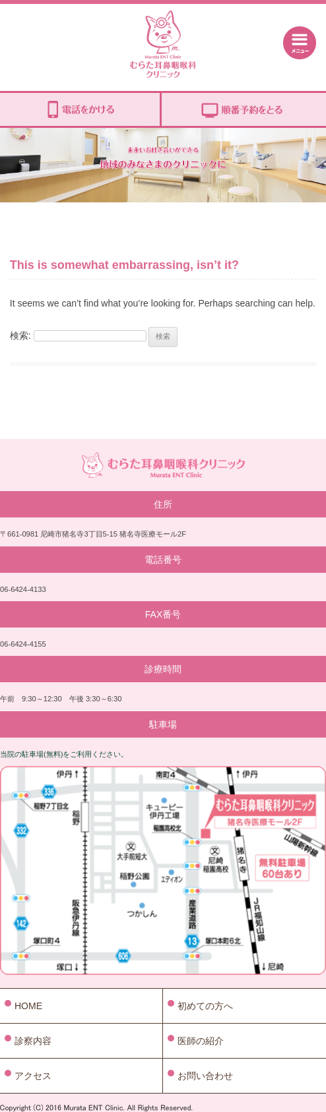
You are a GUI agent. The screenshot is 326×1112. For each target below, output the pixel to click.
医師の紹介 (201, 1041)
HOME (28, 1006)
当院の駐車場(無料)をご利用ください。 (64, 754)
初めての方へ (205, 1006)
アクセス (33, 1075)
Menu (299, 42)
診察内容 (33, 1041)
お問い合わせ (205, 1075)
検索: (20, 335)
